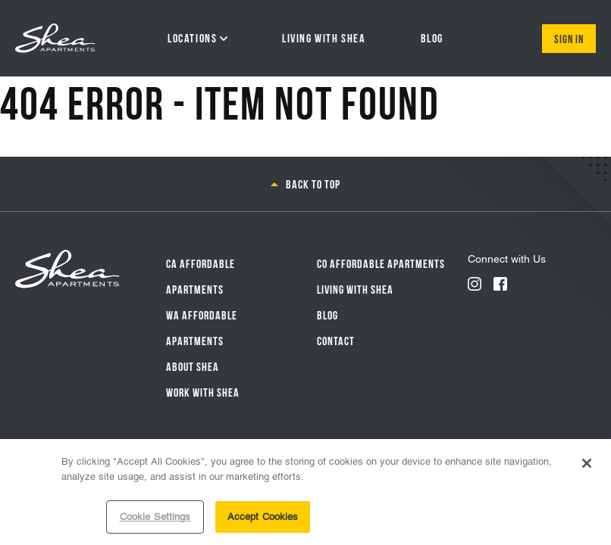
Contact (336, 340)
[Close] (586, 464)
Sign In (569, 38)
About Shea (192, 366)
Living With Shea (355, 288)
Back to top (313, 183)
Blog (327, 314)
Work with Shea (203, 391)
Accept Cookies (263, 518)
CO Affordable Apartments (381, 263)
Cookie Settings (155, 518)
